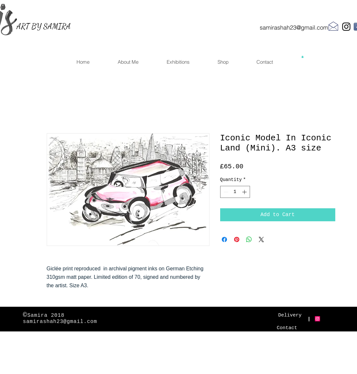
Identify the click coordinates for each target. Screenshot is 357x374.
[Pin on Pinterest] (237, 239)
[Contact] (287, 328)
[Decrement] (225, 192)
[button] (302, 57)
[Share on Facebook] (224, 239)
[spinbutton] (235, 192)
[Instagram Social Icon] (317, 318)
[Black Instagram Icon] (346, 26)
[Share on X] (261, 239)
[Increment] (245, 192)
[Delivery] (290, 315)
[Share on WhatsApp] (249, 239)
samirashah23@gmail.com (294, 27)
